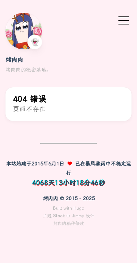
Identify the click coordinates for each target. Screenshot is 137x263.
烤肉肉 (14, 59)
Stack (59, 215)
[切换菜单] (124, 20)
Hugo (78, 208)
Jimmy (78, 215)
